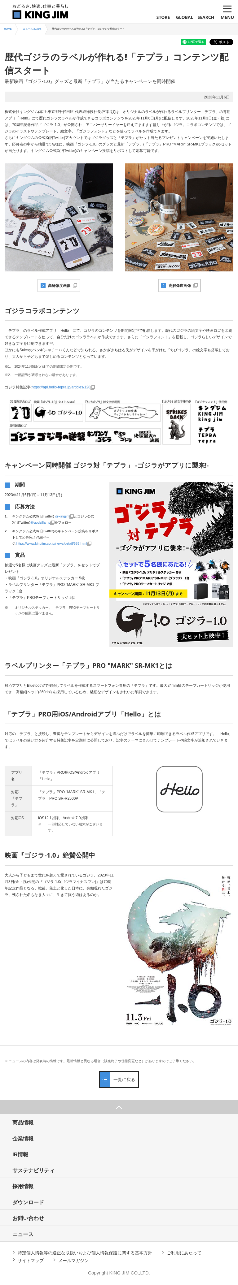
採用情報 (22, 1186)
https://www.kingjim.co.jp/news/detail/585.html (51, 543)
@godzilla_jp (40, 522)
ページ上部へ (119, 1107)
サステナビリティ (33, 1171)
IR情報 (20, 1154)
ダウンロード (28, 1202)
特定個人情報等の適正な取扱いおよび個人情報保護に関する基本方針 (85, 1252)
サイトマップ (31, 1260)
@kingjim (62, 516)
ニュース (22, 1234)
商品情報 (22, 1123)
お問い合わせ (28, 1218)
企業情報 (22, 1139)
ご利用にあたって (184, 1252)
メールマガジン (73, 1260)
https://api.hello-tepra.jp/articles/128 (61, 387)
